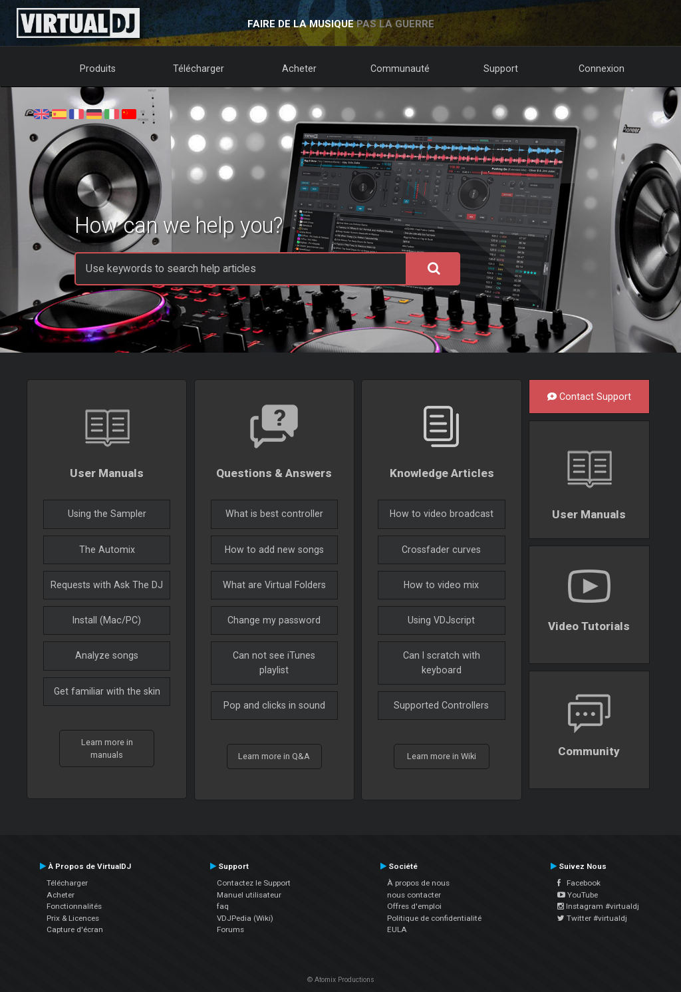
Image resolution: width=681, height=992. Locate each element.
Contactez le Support (254, 883)
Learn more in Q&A (274, 756)
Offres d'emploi (414, 906)
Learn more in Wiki (441, 756)
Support (500, 68)
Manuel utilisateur (249, 895)
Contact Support (589, 396)
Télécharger (198, 68)
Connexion (601, 68)
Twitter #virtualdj (592, 918)
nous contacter (414, 895)
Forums (230, 929)
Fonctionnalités (74, 906)
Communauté (400, 68)
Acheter (299, 68)
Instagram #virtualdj (598, 906)
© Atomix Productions (340, 979)
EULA (397, 929)
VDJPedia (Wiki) (245, 918)
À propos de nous (418, 883)
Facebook (579, 883)
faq (223, 906)
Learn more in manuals (107, 748)
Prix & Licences (73, 918)
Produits (98, 68)
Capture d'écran (75, 929)
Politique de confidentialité (434, 918)
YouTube (577, 895)
